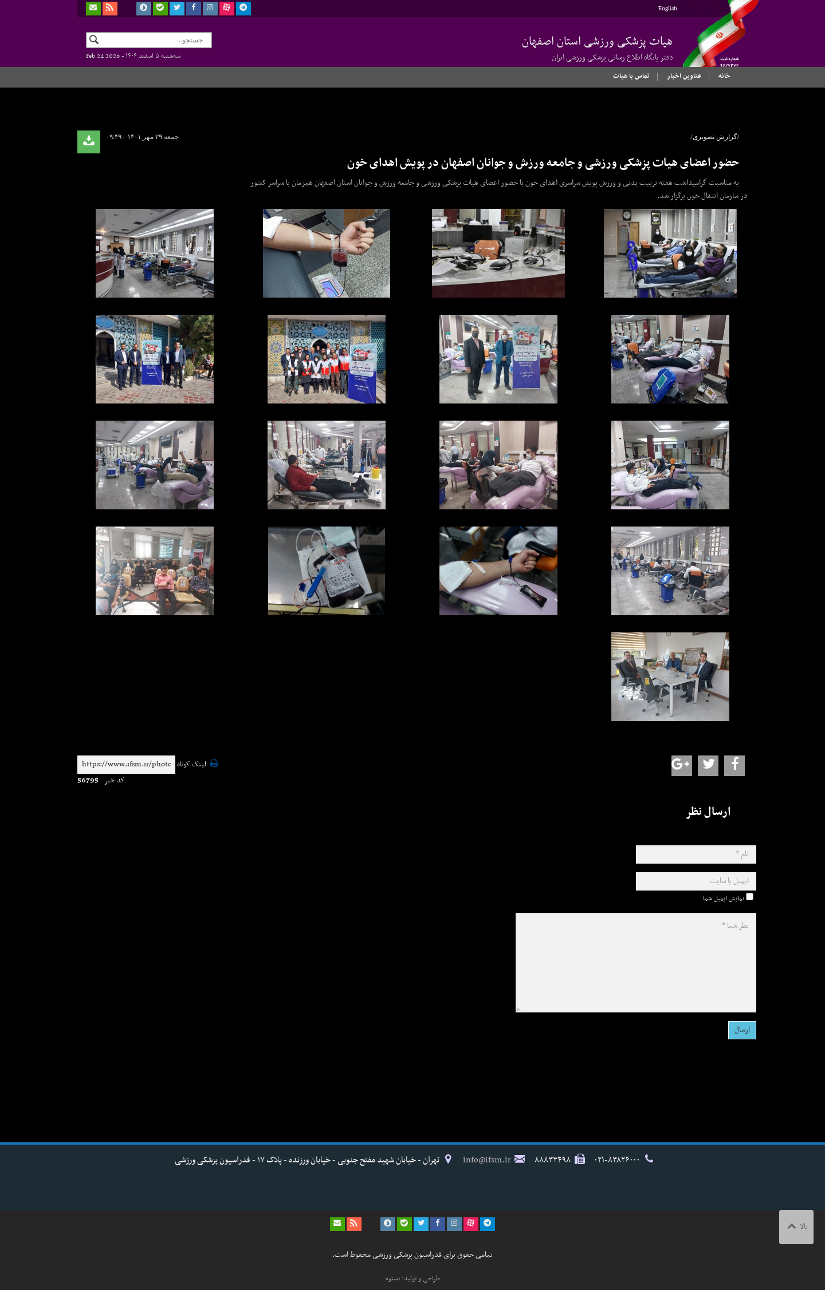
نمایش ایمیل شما (723, 898)
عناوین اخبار (684, 76)
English (667, 8)
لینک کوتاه (191, 765)
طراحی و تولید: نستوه (413, 1278)
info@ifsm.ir (487, 1160)
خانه (724, 76)
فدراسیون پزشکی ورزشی (710, 44)
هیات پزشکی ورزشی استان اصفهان (597, 48)
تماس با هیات (631, 76)
